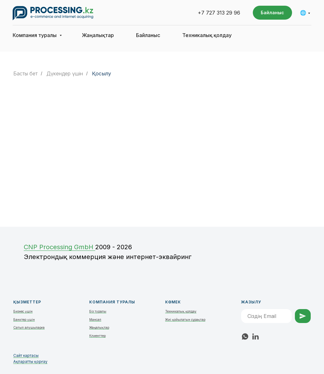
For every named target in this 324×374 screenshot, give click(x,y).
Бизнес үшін (23, 311)
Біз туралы (97, 311)
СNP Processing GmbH (59, 247)
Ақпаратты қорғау (30, 361)
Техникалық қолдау (207, 35)
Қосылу (101, 74)
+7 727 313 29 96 (219, 13)
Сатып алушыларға (29, 327)
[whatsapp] (245, 336)
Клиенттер (97, 336)
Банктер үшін (24, 319)
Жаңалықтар (98, 35)
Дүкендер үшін (65, 74)
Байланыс (148, 35)
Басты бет (25, 74)
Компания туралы (35, 35)
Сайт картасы (26, 355)
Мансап (95, 319)
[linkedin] (255, 336)
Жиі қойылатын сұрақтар (185, 319)
